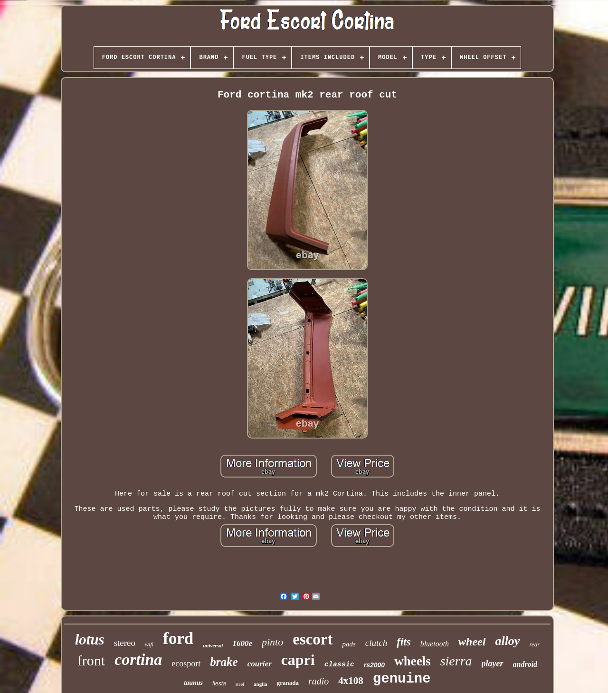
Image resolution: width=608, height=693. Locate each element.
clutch (376, 643)
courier (259, 663)
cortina (138, 659)
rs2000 (374, 665)
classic (339, 665)
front (91, 660)
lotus (89, 639)
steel (240, 684)
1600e (242, 643)
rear (534, 644)
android (525, 664)
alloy (507, 641)
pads (348, 644)
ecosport (185, 663)
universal (213, 645)
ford (178, 638)
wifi (149, 644)
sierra (456, 661)
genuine (402, 679)
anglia (260, 684)
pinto (272, 642)
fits (403, 642)
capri (298, 659)
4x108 (350, 680)
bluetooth (434, 644)
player (493, 663)
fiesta (219, 683)
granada (288, 682)
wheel (471, 641)
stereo (124, 643)
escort (312, 639)
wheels (412, 661)
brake (224, 661)
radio (318, 681)
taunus (193, 682)
